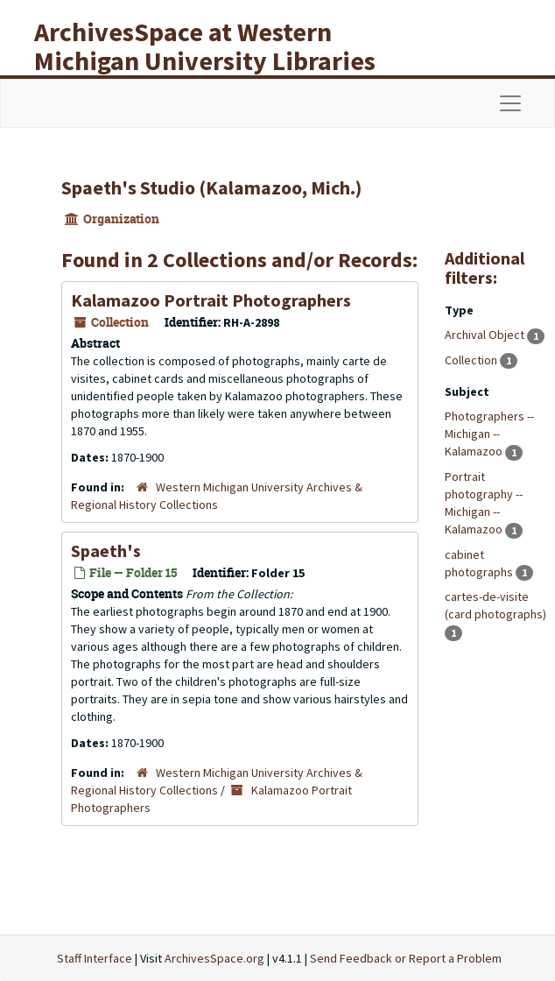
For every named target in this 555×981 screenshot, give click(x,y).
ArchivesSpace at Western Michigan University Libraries (205, 46)
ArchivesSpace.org (214, 958)
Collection (472, 360)
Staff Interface (94, 958)
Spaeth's (106, 550)
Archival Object (486, 334)
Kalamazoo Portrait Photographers (211, 300)
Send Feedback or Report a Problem (406, 958)
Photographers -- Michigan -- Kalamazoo (489, 433)
